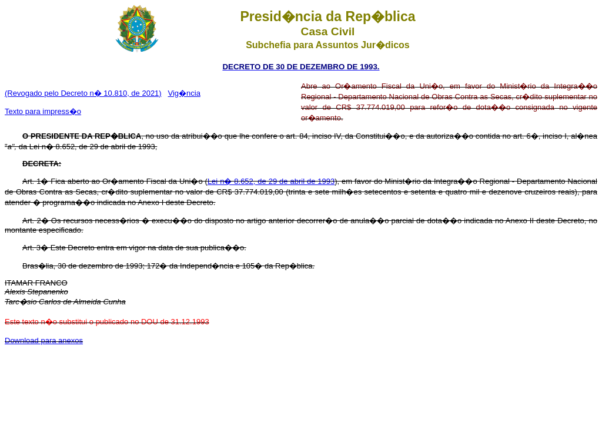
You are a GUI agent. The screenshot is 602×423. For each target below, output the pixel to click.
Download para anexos (44, 340)
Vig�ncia (184, 93)
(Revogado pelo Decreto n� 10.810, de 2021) (83, 93)
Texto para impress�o (43, 111)
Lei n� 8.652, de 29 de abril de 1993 (271, 181)
